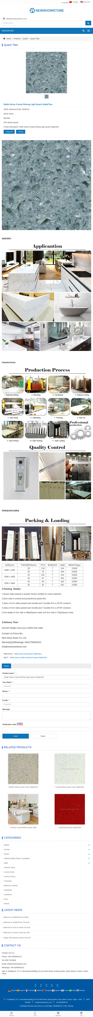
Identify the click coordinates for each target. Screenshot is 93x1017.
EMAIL (21, 132)
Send (16, 736)
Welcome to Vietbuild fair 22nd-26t (16, 922)
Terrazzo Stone (9, 876)
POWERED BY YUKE (60, 1006)
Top (81, 1013)
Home (8, 39)
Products (17, 39)
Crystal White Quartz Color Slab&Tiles (69, 787)
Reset (43, 736)
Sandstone (8, 890)
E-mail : (6, 700)
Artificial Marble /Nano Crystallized (17, 858)
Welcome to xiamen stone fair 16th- (17, 933)
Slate (6, 863)
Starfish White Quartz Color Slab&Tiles (23, 787)
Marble (6, 845)
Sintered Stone (9, 867)
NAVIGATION (7, 31)
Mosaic (6, 904)
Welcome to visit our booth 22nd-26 (17, 927)
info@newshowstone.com (16, 19)
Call (34, 1013)
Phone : (6, 691)
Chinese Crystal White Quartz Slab (23, 827)
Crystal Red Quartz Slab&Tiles (69, 827)
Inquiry (58, 1013)
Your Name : (8, 682)
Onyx (6, 899)
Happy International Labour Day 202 (17, 938)
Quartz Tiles (34, 39)
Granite (7, 849)
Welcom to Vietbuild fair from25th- (16, 917)
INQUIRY (9, 132)
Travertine (8, 881)
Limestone (8, 895)
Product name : (9, 673)
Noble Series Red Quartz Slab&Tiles (27, 654)
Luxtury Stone (9, 872)
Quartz (25, 39)
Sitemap (70, 1006)
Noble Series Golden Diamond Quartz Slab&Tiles (28, 658)
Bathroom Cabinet (11, 885)
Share (11, 1013)
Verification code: (9, 724)
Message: (6, 709)
